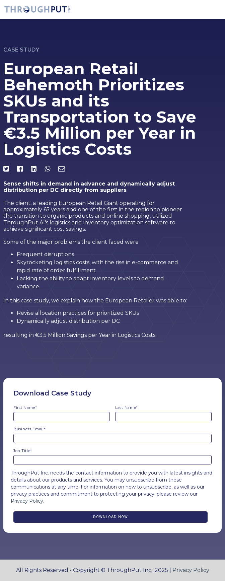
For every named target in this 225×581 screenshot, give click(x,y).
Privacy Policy (27, 501)
